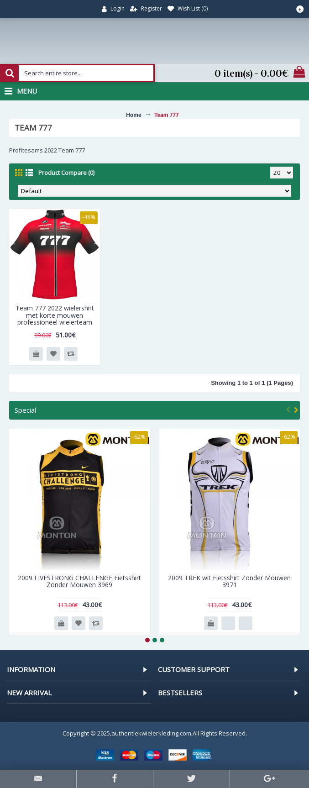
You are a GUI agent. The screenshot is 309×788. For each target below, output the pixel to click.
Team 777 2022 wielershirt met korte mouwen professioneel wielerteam (55, 315)
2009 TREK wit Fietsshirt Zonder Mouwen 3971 (229, 581)
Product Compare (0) (66, 172)
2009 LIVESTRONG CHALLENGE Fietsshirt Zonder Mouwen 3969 (79, 581)
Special (25, 410)
